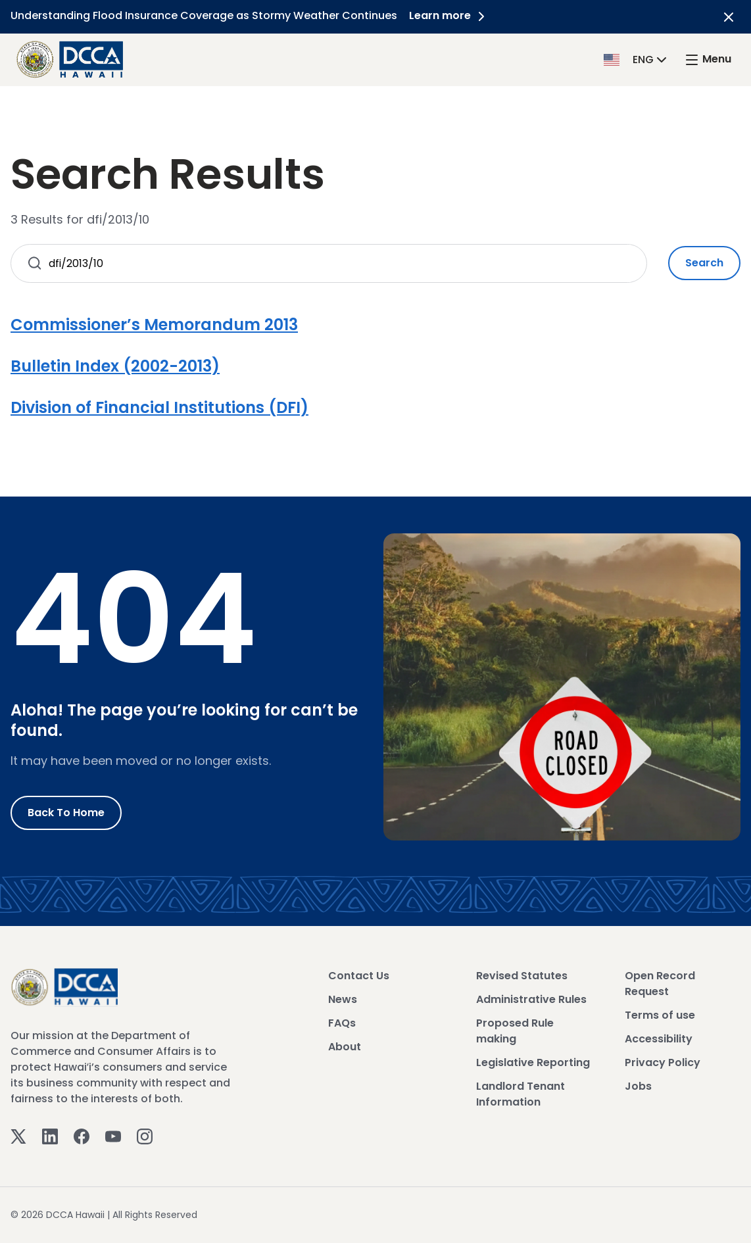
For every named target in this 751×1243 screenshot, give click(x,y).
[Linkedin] (50, 1135)
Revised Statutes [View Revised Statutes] (522, 975)
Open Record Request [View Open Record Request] (660, 983)
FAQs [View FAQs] (342, 1023)
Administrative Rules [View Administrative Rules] (531, 999)
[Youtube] (113, 1135)
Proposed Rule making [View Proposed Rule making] (515, 1030)
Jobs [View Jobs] (638, 1086)
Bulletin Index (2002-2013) (115, 366)
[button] (636, 58)
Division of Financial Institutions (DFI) (159, 407)
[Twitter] (18, 1135)
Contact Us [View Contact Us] (358, 975)
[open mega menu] (707, 59)
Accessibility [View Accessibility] (658, 1038)
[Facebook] (81, 1135)
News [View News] (342, 999)
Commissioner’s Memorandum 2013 (154, 324)
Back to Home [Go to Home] (66, 812)
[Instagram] (145, 1135)
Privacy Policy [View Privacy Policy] (662, 1062)
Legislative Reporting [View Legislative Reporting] (533, 1062)
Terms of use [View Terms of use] (660, 1015)
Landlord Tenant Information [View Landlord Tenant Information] (520, 1094)
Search (704, 262)
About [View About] (344, 1046)
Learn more (450, 15)
